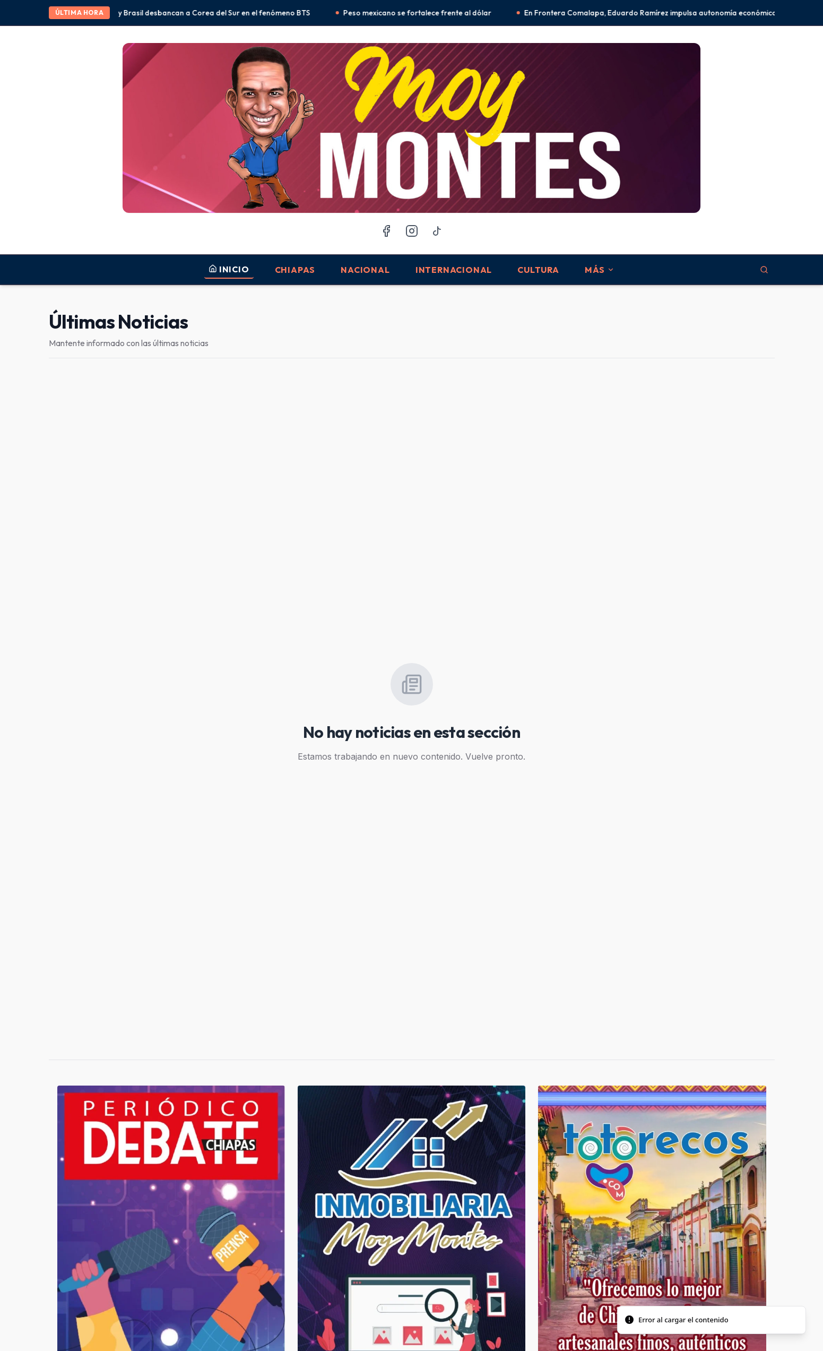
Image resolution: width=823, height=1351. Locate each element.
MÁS (599, 269)
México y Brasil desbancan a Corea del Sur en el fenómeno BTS (209, 13)
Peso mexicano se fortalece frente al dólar (425, 13)
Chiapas (295, 269)
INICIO (229, 269)
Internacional (453, 269)
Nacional (365, 269)
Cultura (538, 269)
